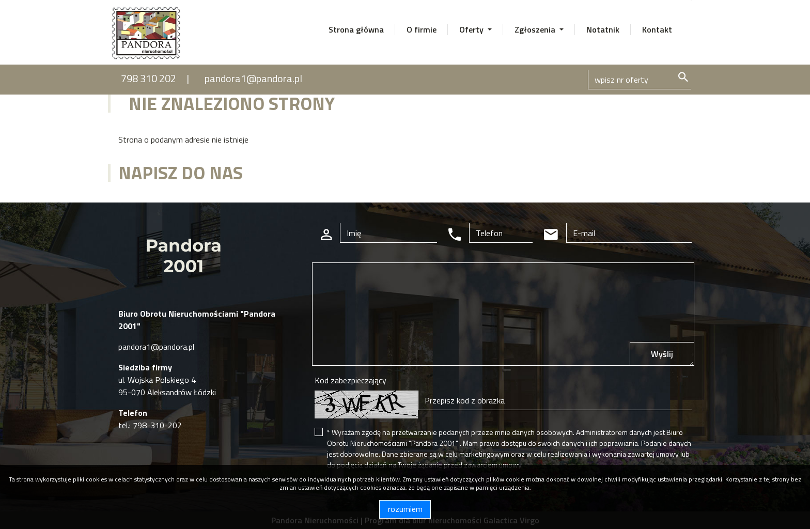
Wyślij (662, 354)
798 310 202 (148, 78)
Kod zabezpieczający (350, 380)
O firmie (422, 29)
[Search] (639, 79)
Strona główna (356, 29)
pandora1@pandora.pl (253, 78)
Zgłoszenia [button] (536, 29)
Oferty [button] (472, 29)
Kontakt (657, 29)
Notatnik (602, 29)
